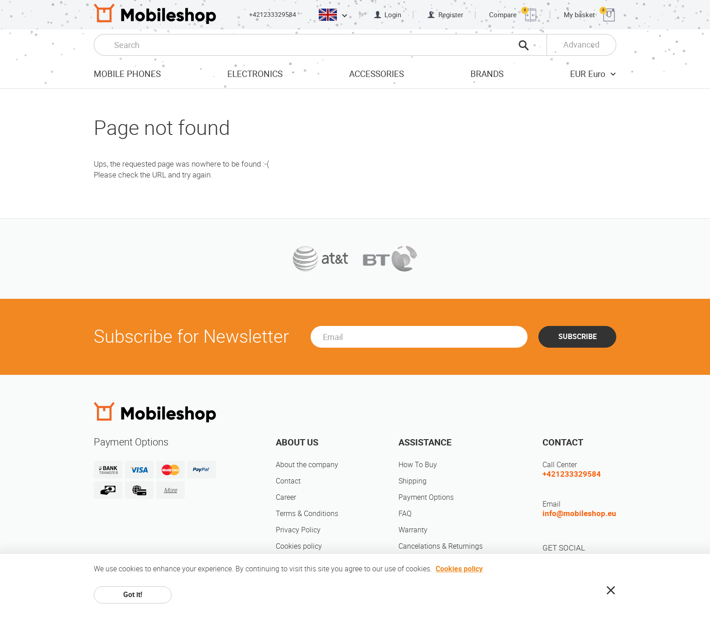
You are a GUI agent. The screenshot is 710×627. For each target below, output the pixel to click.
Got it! (132, 594)
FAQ (405, 513)
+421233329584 (272, 14)
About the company (307, 464)
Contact (288, 481)
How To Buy (417, 464)
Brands (487, 74)
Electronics (255, 74)
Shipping (412, 481)
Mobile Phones (127, 74)
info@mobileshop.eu (579, 513)
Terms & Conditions (307, 513)
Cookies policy (299, 546)
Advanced (581, 44)
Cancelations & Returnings (440, 546)
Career (286, 497)
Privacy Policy (298, 530)
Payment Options (426, 497)
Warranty (412, 530)
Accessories (376, 74)
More (170, 490)
